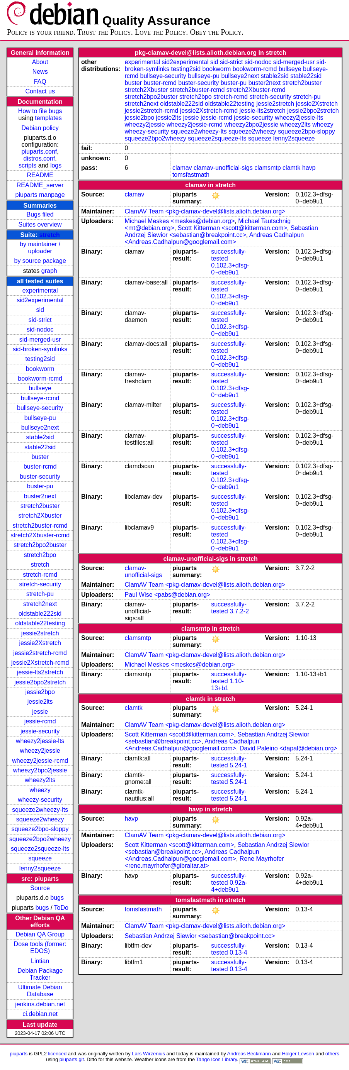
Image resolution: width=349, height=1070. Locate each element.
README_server (40, 185)
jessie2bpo (40, 692)
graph (49, 271)
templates (48, 118)
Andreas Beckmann (249, 1053)
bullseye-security (40, 408)
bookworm (40, 369)
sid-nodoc (40, 329)
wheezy (40, 790)
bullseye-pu (40, 418)
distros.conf (39, 158)
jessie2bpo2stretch (40, 682)
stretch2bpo (40, 555)
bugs (57, 897)
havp (309, 167)
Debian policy (40, 128)
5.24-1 (238, 765)
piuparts (18, 1053)
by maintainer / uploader (40, 247)
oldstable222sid (40, 613)
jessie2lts (40, 701)
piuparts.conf (39, 151)
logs (55, 165)
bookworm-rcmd (40, 378)
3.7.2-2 (239, 611)
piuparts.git (72, 1059)
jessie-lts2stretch (40, 672)
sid (40, 309)
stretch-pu (40, 594)
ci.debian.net (40, 1014)
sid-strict (40, 320)
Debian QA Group (39, 934)
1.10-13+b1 (227, 684)
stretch (49, 235)
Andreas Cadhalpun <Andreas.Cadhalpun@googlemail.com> (214, 238)
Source (40, 888)
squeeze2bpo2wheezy (40, 839)
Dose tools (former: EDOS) (40, 947)
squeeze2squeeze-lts (40, 848)
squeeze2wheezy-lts (40, 809)
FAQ (40, 81)
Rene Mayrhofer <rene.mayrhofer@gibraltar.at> (204, 862)
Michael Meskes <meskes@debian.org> (180, 221)
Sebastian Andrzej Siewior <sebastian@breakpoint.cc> (221, 231)
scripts (27, 165)
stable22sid (40, 447)
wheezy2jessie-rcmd (40, 760)
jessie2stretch (40, 633)
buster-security (40, 476)
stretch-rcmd (40, 574)
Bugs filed (40, 214)
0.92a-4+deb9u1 (229, 886)
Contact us (39, 91)
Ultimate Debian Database (40, 990)
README (40, 175)
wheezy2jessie (40, 750)
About (40, 62)
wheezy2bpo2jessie (40, 770)
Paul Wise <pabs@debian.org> (168, 594)
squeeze (40, 858)
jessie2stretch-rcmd (40, 653)
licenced (57, 1053)
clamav (182, 167)
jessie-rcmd (40, 721)
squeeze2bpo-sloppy (40, 829)
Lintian (40, 961)
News (40, 71)
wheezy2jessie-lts (40, 741)
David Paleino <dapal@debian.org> (288, 748)
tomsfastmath (190, 174)
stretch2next (40, 604)
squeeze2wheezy (40, 819)
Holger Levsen (298, 1053)
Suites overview (40, 224)
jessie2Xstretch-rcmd (40, 662)
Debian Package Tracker (40, 974)
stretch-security (40, 584)
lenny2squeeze (40, 868)
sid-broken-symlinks (40, 349)
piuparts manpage (40, 194)
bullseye (40, 388)
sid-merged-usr (40, 339)
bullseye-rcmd (40, 398)
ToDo (61, 907)
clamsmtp (267, 167)
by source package (40, 260)
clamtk (291, 167)
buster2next (40, 496)
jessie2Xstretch (40, 643)
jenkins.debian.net (40, 1004)
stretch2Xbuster (40, 515)
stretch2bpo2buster (40, 545)
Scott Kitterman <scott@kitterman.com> (232, 228)
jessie (40, 711)
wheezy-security (40, 799)
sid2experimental (40, 300)
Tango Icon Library (216, 1059)
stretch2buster (40, 506)
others (332, 1053)
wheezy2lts (40, 780)
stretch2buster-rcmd (40, 525)
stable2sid (40, 437)
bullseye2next (40, 427)
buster (39, 457)
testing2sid (40, 359)
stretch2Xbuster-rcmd (40, 535)
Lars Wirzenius (148, 1053)
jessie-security (40, 731)
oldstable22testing (40, 623)
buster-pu (40, 486)
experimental (40, 290)
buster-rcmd (40, 466)
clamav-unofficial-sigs (223, 167)
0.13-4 (238, 952)
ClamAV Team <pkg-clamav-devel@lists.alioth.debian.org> (205, 211)
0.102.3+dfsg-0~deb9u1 (230, 269)
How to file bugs (40, 111)
